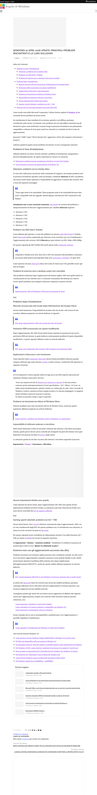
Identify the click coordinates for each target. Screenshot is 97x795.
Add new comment (8, 716)
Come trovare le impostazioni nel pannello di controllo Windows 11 (22, 691)
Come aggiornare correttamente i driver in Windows (22, 598)
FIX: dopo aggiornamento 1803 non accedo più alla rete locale (25, 322)
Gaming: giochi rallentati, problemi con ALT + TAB (24, 104)
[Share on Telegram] (26, 712)
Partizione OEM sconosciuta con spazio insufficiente (25, 88)
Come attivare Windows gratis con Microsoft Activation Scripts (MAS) (29, 654)
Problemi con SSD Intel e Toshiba (18, 75)
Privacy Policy (43, 774)
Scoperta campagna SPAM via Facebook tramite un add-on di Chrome (54, 681)
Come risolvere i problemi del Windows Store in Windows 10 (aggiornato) (29, 416)
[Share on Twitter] (18, 712)
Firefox (30, 360)
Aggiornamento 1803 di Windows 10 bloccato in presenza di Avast (26, 291)
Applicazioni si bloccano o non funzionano (21, 91)
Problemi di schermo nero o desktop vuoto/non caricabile (26, 78)
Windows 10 (57, 112)
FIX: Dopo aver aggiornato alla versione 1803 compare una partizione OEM (29, 347)
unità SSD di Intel (51, 230)
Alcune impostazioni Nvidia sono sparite (20, 101)
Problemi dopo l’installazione (14, 81)
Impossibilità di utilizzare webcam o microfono (23, 97)
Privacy (16, 440)
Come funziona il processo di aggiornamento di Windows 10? (26, 162)
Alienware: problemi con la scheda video (20, 71)
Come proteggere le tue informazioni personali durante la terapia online (52, 670)
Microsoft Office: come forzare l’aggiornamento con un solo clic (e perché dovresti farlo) (22, 681)
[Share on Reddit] (22, 712)
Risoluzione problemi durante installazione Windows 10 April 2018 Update (31, 159)
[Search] (96, 11)
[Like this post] (14, 712)
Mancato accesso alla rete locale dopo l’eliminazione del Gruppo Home (31, 84)
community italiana (50, 243)
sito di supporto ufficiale (29, 503)
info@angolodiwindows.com (52, 764)
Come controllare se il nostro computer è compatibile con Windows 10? (29, 595)
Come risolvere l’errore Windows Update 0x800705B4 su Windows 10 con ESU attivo (34, 626)
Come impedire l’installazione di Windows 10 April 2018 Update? (26, 615)
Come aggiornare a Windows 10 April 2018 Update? (22, 592)
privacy (32, 431)
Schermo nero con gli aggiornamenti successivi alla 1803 (24, 107)
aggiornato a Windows (54, 256)
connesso (12, 720)
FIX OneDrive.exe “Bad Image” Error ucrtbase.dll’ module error (26, 650)
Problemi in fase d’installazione (15, 68)
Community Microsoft (24, 357)
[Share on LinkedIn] (20, 712)
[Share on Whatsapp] (24, 712)
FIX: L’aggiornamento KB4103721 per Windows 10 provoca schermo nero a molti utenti (34, 566)
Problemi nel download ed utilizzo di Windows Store (25, 94)
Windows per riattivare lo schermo (39, 380)
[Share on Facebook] (16, 712)
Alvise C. (4, 58)
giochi (23, 516)
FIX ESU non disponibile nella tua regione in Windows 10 (24, 629)
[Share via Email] (28, 712)
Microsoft (41, 201)
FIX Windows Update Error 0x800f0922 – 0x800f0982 (23, 657)
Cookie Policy (54, 774)
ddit (18, 529)
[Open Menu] (1, 11)
